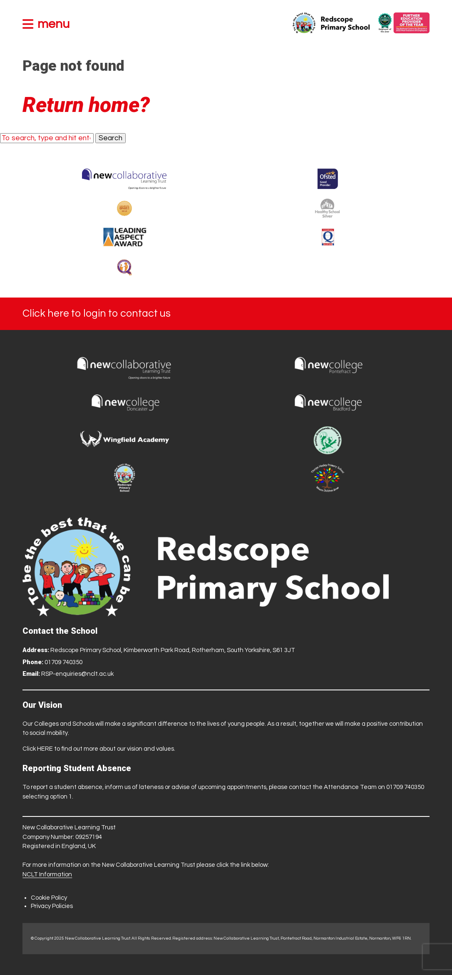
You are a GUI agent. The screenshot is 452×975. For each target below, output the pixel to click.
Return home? (86, 105)
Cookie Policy (49, 898)
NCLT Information (47, 874)
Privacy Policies (52, 906)
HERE (45, 749)
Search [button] (110, 138)
